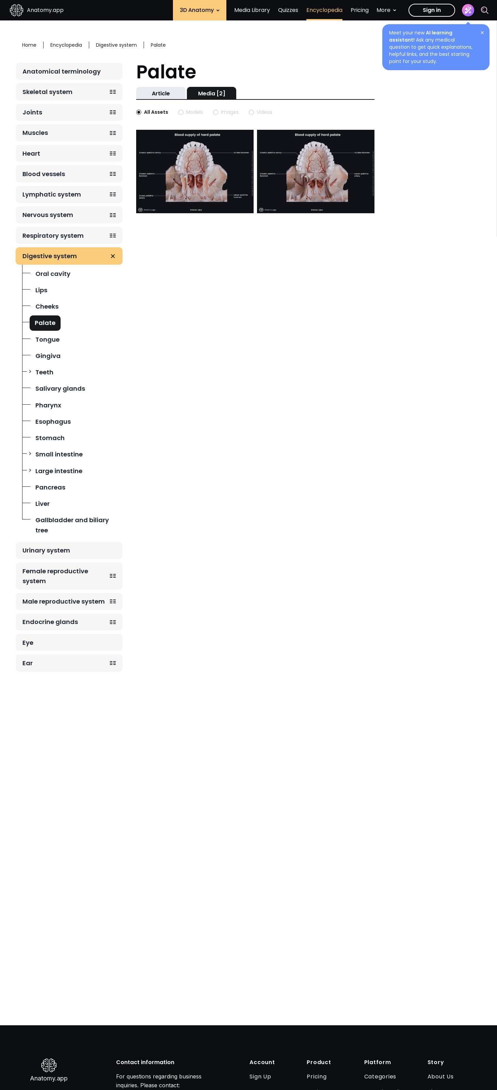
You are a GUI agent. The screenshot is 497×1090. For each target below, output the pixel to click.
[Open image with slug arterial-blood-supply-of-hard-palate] (195, 171)
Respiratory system (53, 235)
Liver (42, 503)
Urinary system (46, 550)
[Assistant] (468, 10)
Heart (31, 153)
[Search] (484, 10)
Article (161, 93)
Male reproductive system (63, 601)
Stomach (50, 438)
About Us (441, 1076)
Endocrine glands (50, 622)
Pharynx (48, 405)
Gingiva (48, 356)
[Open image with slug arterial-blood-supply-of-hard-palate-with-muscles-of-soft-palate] (315, 171)
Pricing (360, 10)
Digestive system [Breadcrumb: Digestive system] (116, 45)
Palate (45, 322)
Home (29, 45)
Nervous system (47, 215)
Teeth (44, 372)
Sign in (432, 10)
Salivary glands (60, 388)
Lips (41, 290)
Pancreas (50, 487)
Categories (380, 1076)
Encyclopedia (324, 10)
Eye (27, 642)
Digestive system (49, 256)
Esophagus (53, 421)
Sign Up (260, 1076)
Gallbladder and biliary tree (72, 525)
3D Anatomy (200, 10)
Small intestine (59, 454)
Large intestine (58, 471)
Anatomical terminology (61, 71)
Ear (27, 663)
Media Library (252, 10)
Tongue (47, 339)
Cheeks (47, 306)
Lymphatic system (51, 194)
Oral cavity (52, 273)
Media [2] (211, 93)
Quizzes (288, 10)
